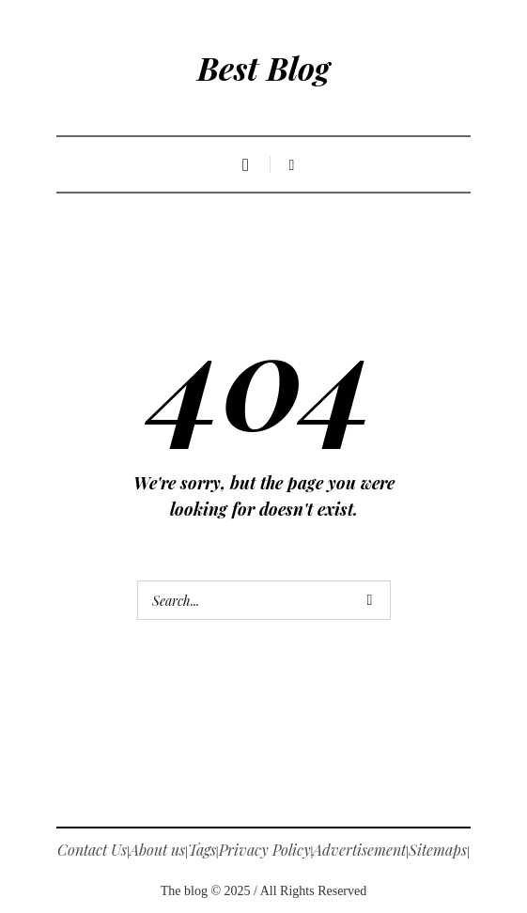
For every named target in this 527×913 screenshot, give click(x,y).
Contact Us (92, 849)
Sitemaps (438, 849)
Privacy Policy (265, 849)
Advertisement (359, 849)
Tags (202, 849)
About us (157, 849)
